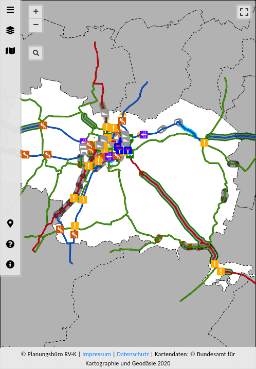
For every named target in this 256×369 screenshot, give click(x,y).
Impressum (96, 354)
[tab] (10, 10)
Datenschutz (133, 354)
